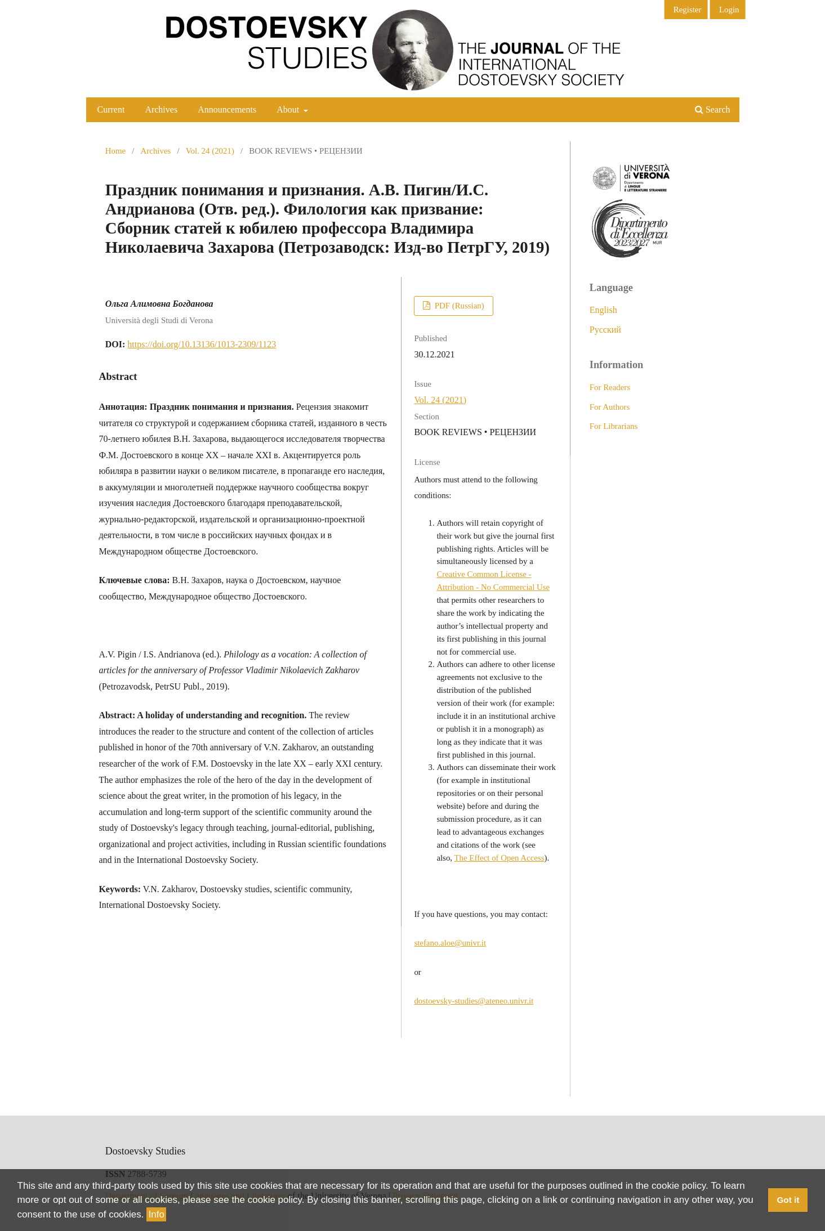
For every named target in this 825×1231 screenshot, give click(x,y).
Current (111, 109)
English (603, 310)
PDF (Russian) (458, 305)
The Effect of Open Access (499, 857)
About (289, 109)
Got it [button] (788, 1200)
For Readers (610, 387)
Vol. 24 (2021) (210, 150)
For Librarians (614, 426)
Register (688, 9)
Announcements (227, 109)
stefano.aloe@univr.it (450, 942)
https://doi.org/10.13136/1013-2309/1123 (201, 344)
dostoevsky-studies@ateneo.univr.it (473, 1000)
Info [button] (156, 1214)
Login (729, 9)
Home (115, 150)
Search (712, 109)
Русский (605, 329)
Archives (161, 109)
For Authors (610, 406)
